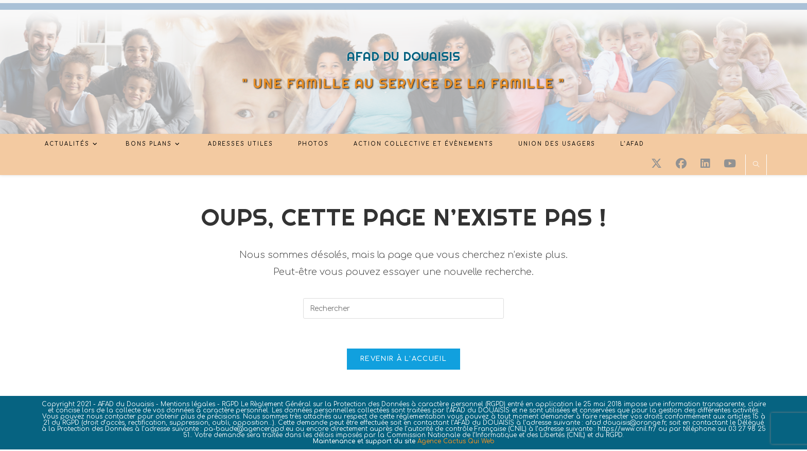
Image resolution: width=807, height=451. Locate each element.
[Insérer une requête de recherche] (403, 308)
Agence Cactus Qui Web (456, 442)
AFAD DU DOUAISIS (403, 56)
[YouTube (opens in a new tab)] (730, 163)
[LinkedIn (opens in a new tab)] (705, 163)
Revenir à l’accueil (403, 360)
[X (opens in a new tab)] (656, 163)
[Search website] (756, 165)
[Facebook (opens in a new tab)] (681, 163)
